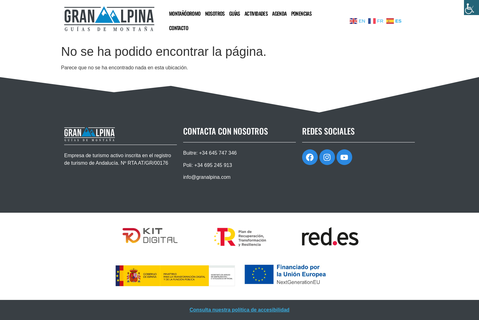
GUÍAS (234, 13)
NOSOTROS (215, 13)
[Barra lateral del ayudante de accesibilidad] (471, 7)
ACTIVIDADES (256, 13)
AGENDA (279, 13)
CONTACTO (178, 28)
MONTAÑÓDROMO (185, 13)
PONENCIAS (301, 13)
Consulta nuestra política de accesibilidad (239, 309)
